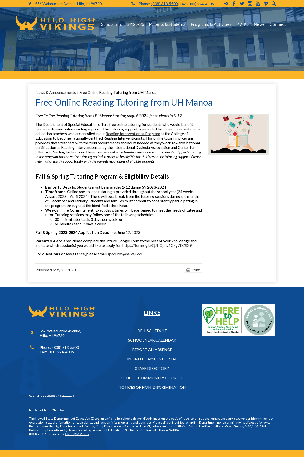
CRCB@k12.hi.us (77, 434)
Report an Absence (152, 349)
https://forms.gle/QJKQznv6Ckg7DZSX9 (157, 245)
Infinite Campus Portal (152, 359)
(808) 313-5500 (164, 3)
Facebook (234, 3)
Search (274, 3)
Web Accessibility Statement (51, 396)
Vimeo (266, 3)
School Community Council (152, 377)
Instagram (250, 3)
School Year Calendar (152, 340)
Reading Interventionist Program (133, 133)
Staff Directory (152, 368)
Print (195, 269)
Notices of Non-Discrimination (152, 387)
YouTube (258, 3)
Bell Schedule (152, 330)
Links (152, 312)
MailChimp (226, 3)
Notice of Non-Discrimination (51, 410)
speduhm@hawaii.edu (125, 253)
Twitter (242, 3)
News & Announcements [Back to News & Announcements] (55, 92)
